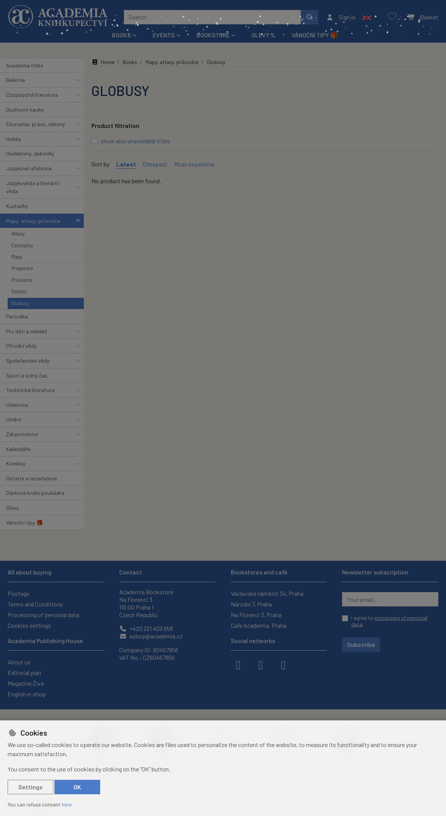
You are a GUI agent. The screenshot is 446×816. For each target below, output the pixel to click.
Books (130, 62)
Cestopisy (22, 245)
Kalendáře (18, 449)
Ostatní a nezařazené (31, 478)
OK (77, 786)
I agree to (389, 621)
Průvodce (21, 280)
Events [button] (164, 34)
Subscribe (361, 644)
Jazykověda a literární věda (32, 187)
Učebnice (17, 405)
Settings (30, 786)
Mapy (16, 257)
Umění (13, 419)
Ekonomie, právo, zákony (35, 124)
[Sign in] (340, 17)
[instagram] (261, 664)
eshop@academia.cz (151, 636)
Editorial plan (24, 672)
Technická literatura (30, 390)
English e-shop (27, 694)
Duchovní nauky (25, 109)
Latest (126, 164)
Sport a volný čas (26, 375)
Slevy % (263, 34)
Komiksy (16, 463)
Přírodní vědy (21, 345)
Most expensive (194, 164)
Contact (130, 572)
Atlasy (18, 233)
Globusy (20, 303)
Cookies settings (29, 625)
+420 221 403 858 (146, 628)
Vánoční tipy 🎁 (314, 34)
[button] (369, 17)
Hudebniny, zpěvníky (30, 153)
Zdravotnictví (22, 434)
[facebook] (238, 664)
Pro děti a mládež (26, 331)
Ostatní (19, 291)
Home (102, 62)
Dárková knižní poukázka (35, 493)
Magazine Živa (26, 683)
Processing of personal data (43, 614)
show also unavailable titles (135, 140)
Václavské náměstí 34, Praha (267, 593)
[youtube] (283, 664)
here (67, 804)
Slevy (12, 507)
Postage (18, 593)
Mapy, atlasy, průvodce (33, 221)
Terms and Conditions (35, 604)
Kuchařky (17, 206)
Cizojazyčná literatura (32, 94)
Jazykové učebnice (29, 168)
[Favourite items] (392, 17)
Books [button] (121, 34)
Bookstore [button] (213, 34)
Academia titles (24, 65)
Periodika (17, 316)
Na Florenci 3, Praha (256, 614)
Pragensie (22, 268)
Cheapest (155, 164)
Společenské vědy (28, 360)
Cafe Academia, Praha (258, 625)
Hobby (13, 139)
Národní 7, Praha (251, 604)
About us (19, 662)
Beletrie (15, 80)
